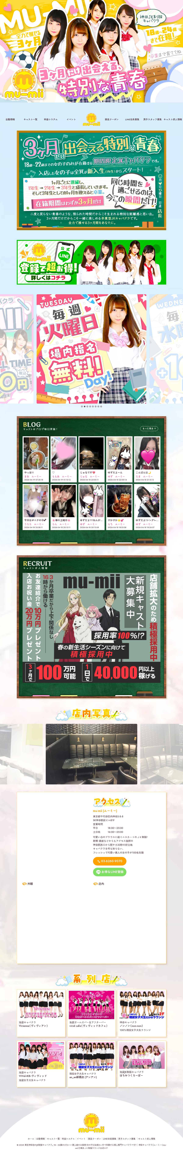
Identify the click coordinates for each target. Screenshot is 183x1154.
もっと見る (148, 428)
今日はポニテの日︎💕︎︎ (35, 520)
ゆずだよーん (115, 472)
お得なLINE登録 (112, 872)
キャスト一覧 (30, 119)
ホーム (31, 1138)
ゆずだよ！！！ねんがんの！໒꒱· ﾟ (96, 520)
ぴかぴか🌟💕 (116, 520)
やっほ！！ (29, 472)
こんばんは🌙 (143, 472)
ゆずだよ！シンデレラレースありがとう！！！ (158, 520)
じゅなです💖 (87, 472)
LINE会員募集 (132, 119)
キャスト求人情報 (173, 119)
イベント (71, 119)
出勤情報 (10, 119)
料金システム (51, 119)
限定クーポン (112, 119)
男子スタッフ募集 (152, 119)
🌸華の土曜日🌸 (61, 520)
